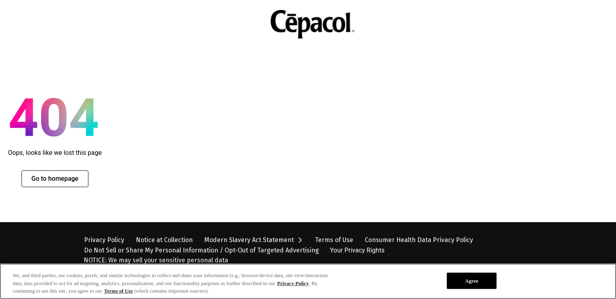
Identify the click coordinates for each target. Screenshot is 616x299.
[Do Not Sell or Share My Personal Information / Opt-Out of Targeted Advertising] (201, 250)
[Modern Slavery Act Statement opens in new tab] (254, 240)
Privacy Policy (293, 290)
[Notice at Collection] (164, 240)
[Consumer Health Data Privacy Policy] (418, 240)
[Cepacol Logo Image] (304, 24)
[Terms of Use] (334, 240)
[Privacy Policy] (104, 240)
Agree (472, 287)
